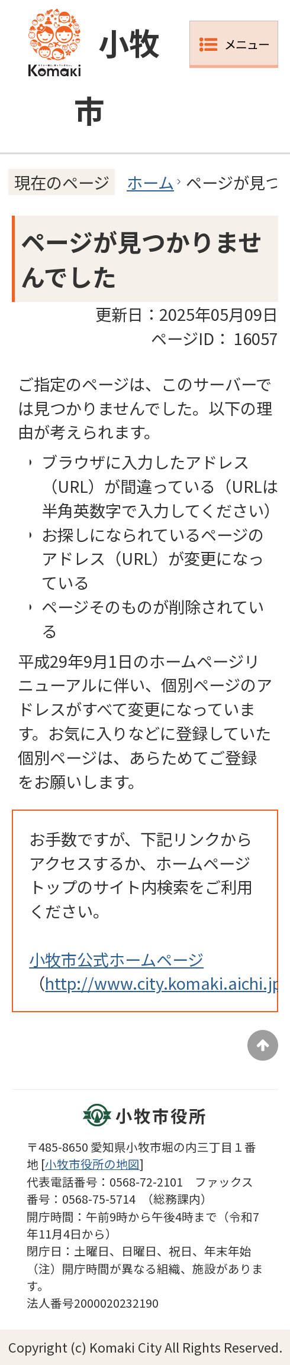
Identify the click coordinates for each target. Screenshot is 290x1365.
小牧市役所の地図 (92, 1163)
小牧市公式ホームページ (116, 959)
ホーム (150, 182)
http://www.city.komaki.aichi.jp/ (166, 982)
